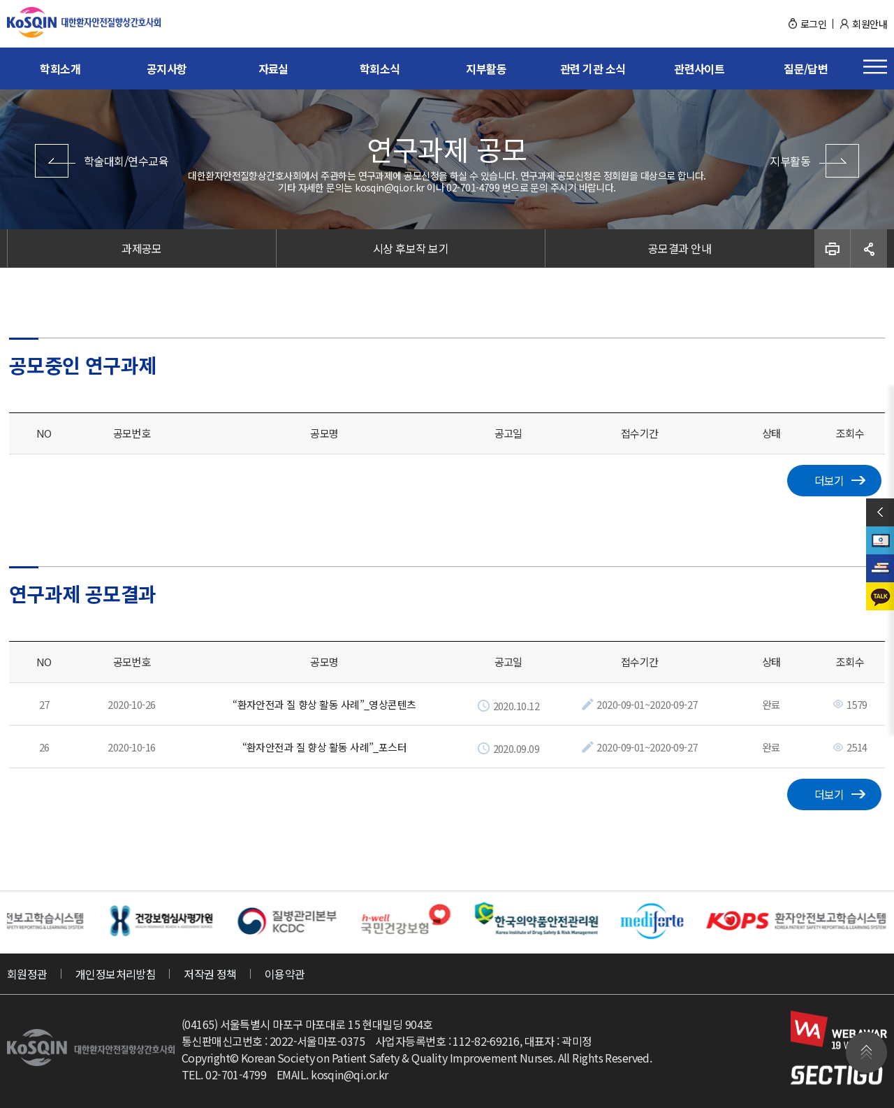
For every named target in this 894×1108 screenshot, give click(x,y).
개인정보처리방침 (115, 971)
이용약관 (285, 971)
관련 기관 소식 (593, 68)
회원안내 (869, 24)
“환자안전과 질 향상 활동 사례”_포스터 (324, 745)
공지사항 (167, 68)
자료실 (273, 68)
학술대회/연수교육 (126, 160)
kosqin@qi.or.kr (349, 1071)
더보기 (829, 792)
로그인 (813, 24)
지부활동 (486, 68)
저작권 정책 (210, 971)
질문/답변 (806, 68)
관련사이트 (699, 68)
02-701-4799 (235, 1071)
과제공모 (142, 248)
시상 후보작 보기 (410, 248)
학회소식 (380, 68)
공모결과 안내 (679, 248)
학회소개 (60, 68)
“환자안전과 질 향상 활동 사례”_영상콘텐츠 (324, 703)
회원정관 (27, 971)
